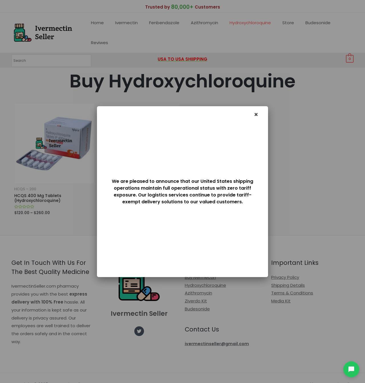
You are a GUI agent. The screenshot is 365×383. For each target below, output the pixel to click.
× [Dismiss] (256, 114)
